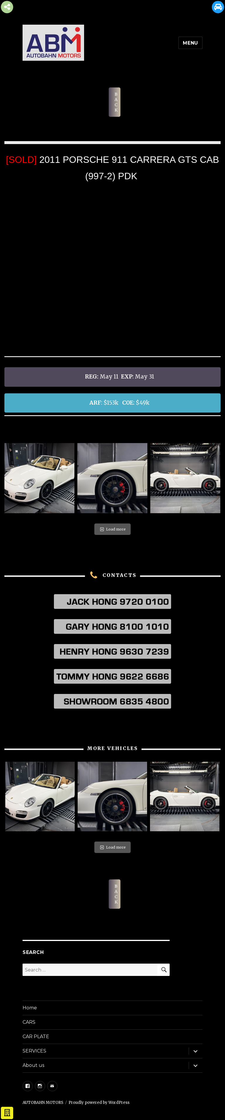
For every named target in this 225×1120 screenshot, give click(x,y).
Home (30, 1008)
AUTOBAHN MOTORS (43, 1102)
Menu (190, 43)
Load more (112, 529)
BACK (116, 102)
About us (33, 1065)
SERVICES (34, 1051)
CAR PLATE (36, 1036)
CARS (29, 1022)
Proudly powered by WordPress (99, 1102)
